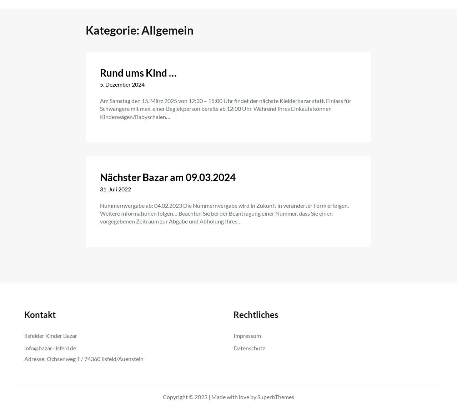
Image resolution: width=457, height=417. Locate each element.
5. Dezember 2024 (122, 84)
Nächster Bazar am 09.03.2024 (168, 177)
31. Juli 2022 (115, 189)
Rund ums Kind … (138, 73)
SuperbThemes (275, 396)
